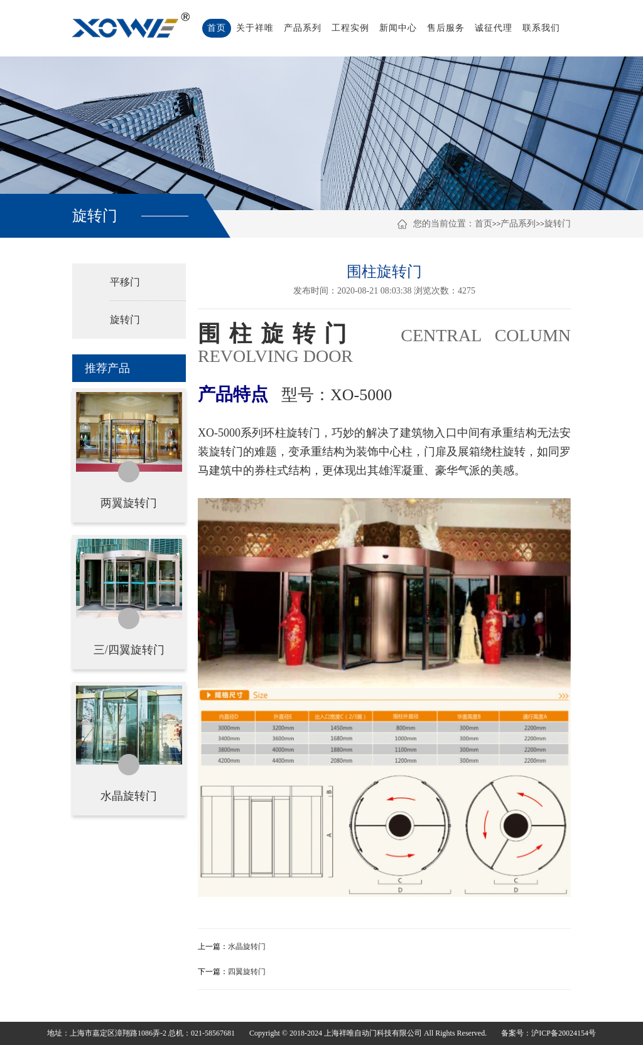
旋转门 (557, 223)
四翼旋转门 (247, 971)
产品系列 (303, 28)
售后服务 (446, 28)
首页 (216, 28)
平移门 (125, 282)
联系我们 (541, 28)
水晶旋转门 (247, 946)
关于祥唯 (255, 28)
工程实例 (350, 28)
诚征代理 (493, 28)
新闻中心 (398, 28)
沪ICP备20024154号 (563, 1033)
